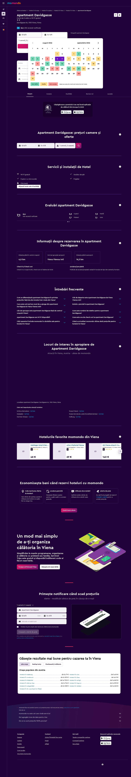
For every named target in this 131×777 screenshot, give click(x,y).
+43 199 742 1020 (23, 25)
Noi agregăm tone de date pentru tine (70, 717)
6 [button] (47, 59)
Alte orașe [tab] (24, 664)
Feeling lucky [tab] (36, 664)
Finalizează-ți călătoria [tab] (53, 664)
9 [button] (62, 59)
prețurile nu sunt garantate (71, 707)
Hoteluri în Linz (74, 674)
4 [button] (37, 59)
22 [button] (57, 68)
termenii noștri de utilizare (52, 636)
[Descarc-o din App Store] (78, 112)
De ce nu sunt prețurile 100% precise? (70, 721)
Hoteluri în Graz (74, 677)
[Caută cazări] (3, 14)
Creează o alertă (101, 497)
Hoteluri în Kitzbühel (26, 680)
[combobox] (44, 610)
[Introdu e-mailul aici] (44, 621)
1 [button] (57, 54)
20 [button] (47, 68)
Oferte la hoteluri (22, 10)
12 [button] (42, 64)
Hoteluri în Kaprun (75, 683)
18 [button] (37, 68)
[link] (69, 510)
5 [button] (42, 59)
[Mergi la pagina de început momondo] (14, 3)
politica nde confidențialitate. (25, 638)
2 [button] (62, 54)
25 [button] (37, 73)
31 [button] (32, 78)
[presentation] (78, 112)
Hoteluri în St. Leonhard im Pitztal (30, 689)
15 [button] (57, 64)
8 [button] (57, 59)
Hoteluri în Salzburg (26, 674)
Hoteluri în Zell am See (27, 683)
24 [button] (33, 73)
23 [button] (62, 68)
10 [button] (32, 64)
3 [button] (32, 59)
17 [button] (32, 68)
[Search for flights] (3, 9)
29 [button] (57, 73)
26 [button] (42, 73)
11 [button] (37, 64)
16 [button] (62, 64)
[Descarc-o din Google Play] (66, 112)
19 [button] (42, 68)
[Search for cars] (3, 18)
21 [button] (52, 68)
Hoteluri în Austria (47, 10)
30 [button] (62, 73)
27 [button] (47, 73)
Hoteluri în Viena (58, 10)
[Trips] (3, 24)
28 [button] (52, 73)
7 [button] (52, 59)
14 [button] (52, 64)
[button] (3, 3)
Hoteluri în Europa (34, 10)
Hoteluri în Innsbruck (26, 677)
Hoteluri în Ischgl (75, 680)
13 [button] (47, 64)
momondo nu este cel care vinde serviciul (70, 713)
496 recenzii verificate (32, 28)
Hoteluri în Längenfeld (27, 686)
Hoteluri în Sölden (75, 686)
